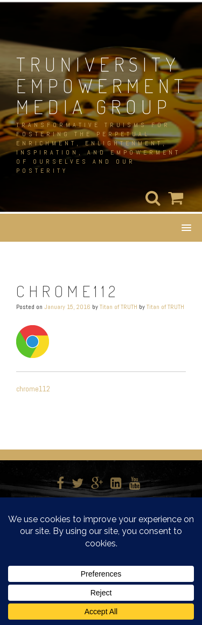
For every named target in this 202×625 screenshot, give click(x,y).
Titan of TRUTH (118, 307)
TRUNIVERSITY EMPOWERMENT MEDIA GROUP (102, 85)
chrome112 (33, 389)
